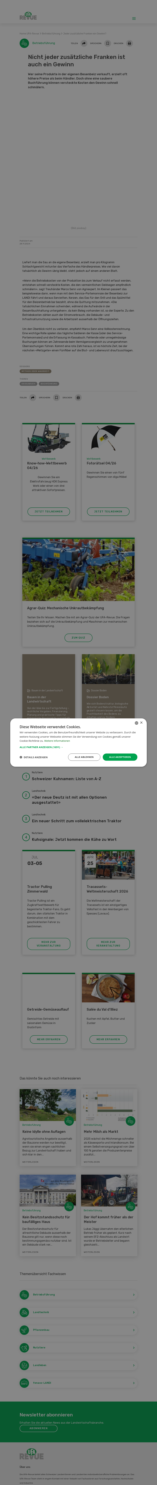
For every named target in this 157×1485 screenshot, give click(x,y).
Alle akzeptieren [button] (119, 757)
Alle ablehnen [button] (82, 757)
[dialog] (78, 742)
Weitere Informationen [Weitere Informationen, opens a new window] (57, 740)
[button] (78, 746)
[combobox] (136, 722)
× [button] (141, 722)
